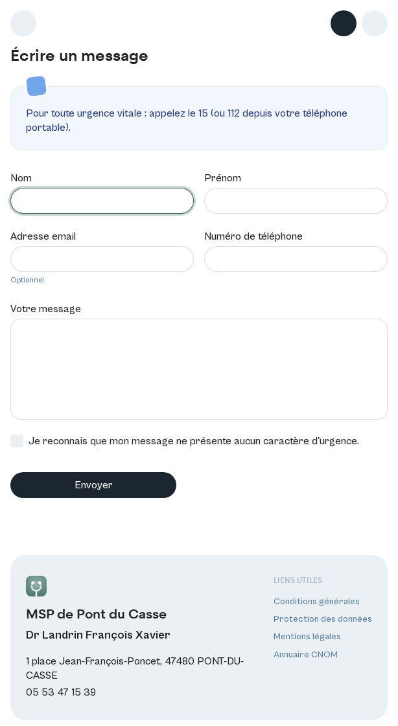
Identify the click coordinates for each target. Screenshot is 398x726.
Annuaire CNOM (306, 653)
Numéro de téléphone (253, 235)
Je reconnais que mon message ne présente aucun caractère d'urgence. (184, 439)
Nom (21, 177)
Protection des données (323, 618)
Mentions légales (307, 635)
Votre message (45, 307)
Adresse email (43, 235)
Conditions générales (317, 600)
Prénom (222, 177)
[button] (375, 23)
